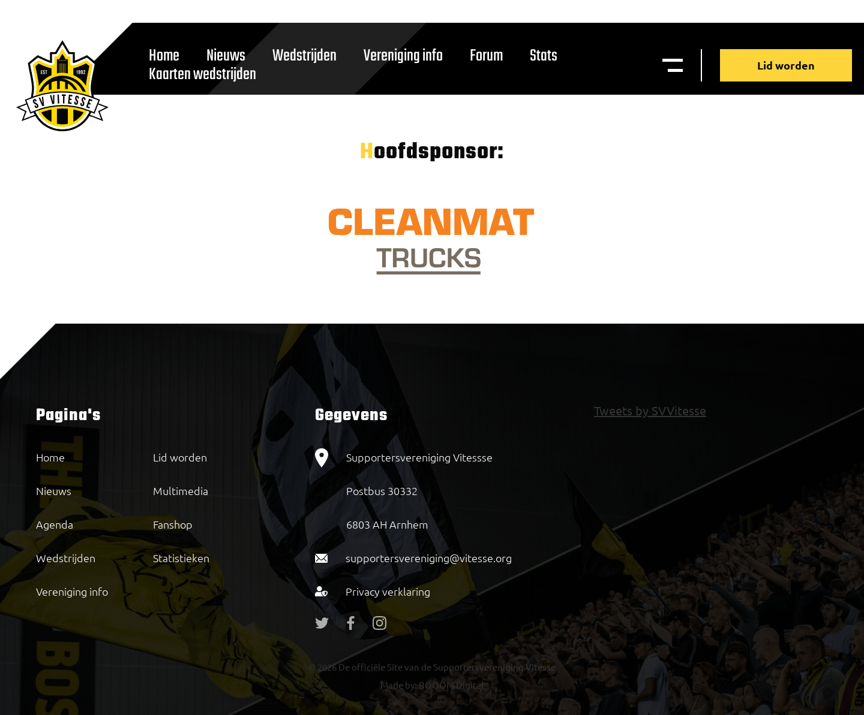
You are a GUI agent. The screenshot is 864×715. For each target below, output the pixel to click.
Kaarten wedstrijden (202, 75)
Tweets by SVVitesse (650, 410)
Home (50, 457)
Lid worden (786, 65)
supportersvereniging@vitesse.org (429, 558)
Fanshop (173, 524)
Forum (486, 56)
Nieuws (53, 490)
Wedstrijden (304, 56)
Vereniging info (403, 56)
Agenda (54, 524)
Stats (543, 56)
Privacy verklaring (388, 591)
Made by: (398, 684)
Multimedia (180, 490)
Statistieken (181, 558)
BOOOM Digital (450, 684)
